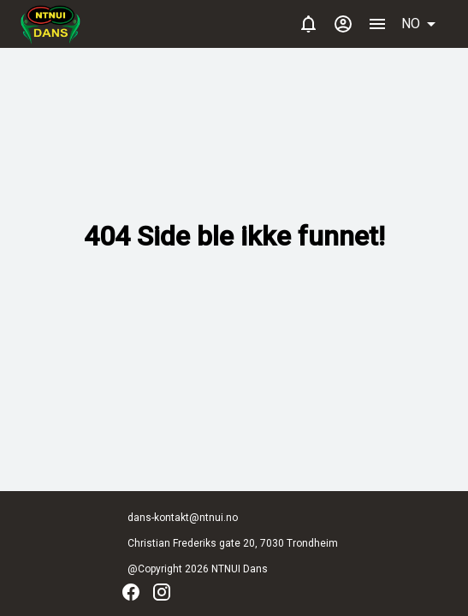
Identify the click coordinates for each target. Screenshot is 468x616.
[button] (424, 24)
